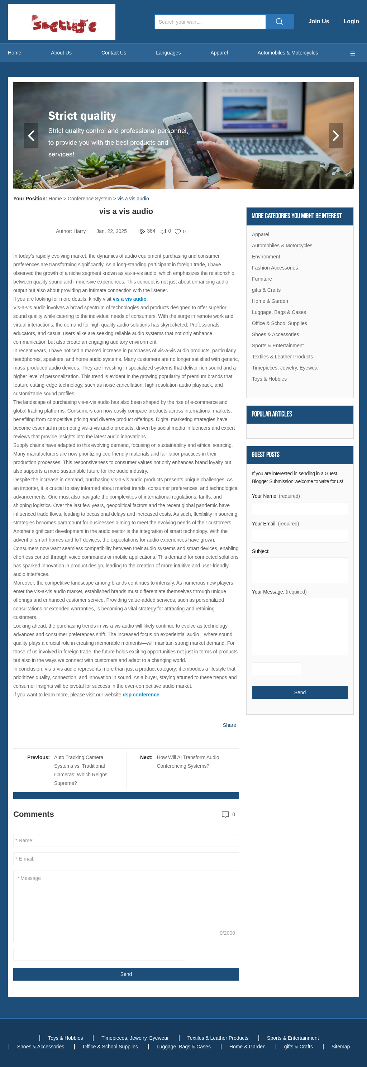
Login (351, 21)
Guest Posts (265, 455)
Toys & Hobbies (269, 379)
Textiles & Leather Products (282, 356)
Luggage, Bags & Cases (279, 312)
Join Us (319, 21)
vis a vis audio (133, 198)
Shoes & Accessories (275, 334)
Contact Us (113, 53)
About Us (61, 53)
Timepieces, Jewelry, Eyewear (285, 368)
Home (14, 53)
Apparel (219, 53)
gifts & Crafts (266, 290)
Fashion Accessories (275, 268)
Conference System (90, 198)
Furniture (262, 279)
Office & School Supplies (279, 323)
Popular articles (272, 414)
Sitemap (341, 1046)
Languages (168, 53)
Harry (79, 231)
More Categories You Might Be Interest (297, 216)
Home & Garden (270, 301)
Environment (266, 256)
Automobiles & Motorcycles (288, 53)
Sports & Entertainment (278, 345)
